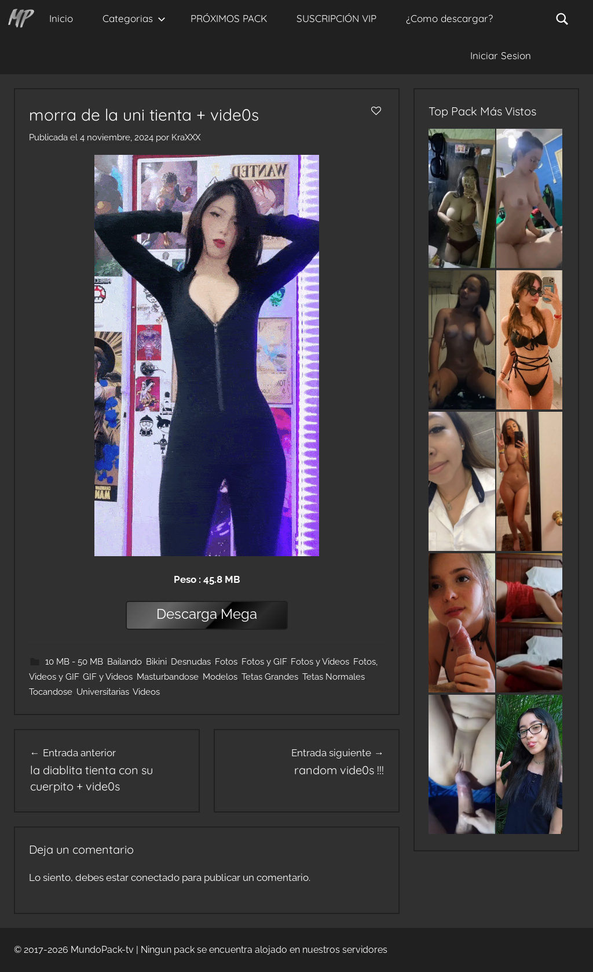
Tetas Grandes (269, 677)
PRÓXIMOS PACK (229, 18)
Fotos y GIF (264, 662)
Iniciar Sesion (500, 55)
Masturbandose (168, 677)
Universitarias (102, 692)
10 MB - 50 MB (74, 662)
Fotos (226, 662)
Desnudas (191, 662)
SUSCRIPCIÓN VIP (336, 18)
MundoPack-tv (102, 949)
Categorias (134, 18)
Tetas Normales (333, 677)
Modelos (220, 677)
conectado (155, 877)
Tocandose (50, 692)
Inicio (61, 18)
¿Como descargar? (449, 18)
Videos (146, 692)
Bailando (124, 662)
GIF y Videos (108, 677)
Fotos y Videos (320, 662)
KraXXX (185, 137)
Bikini (156, 662)
